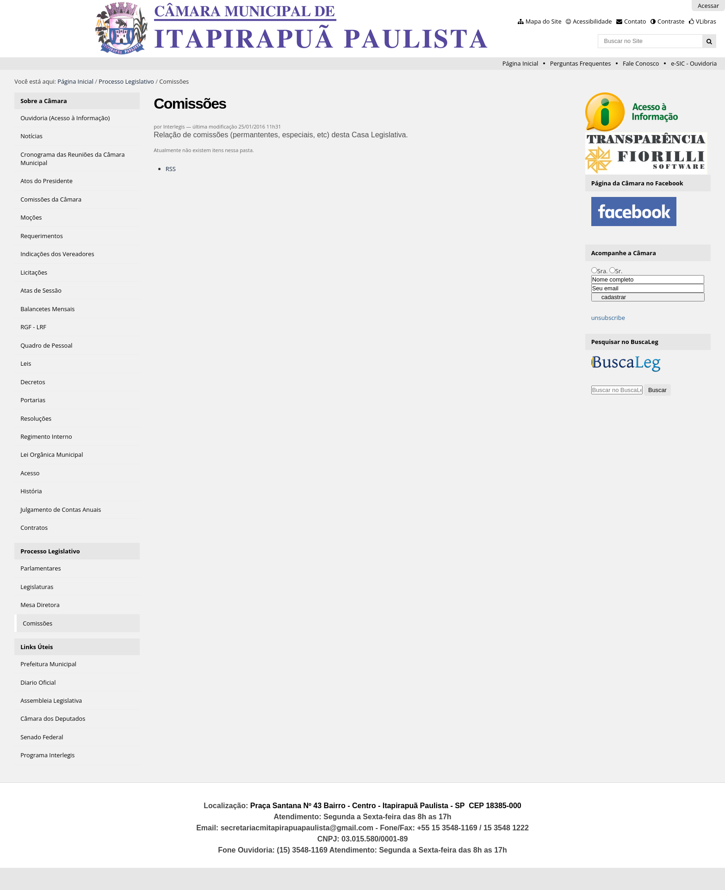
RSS (171, 169)
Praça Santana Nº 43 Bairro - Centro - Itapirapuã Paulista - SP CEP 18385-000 (385, 806)
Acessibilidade (592, 21)
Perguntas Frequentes (580, 63)
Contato (635, 21)
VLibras (706, 21)
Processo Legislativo (126, 81)
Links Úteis (36, 647)
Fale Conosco (641, 63)
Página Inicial (520, 63)
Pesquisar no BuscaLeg (624, 342)
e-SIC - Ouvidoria (694, 63)
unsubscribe (608, 317)
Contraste (670, 21)
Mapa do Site (544, 21)
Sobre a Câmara (43, 101)
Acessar (708, 5)
